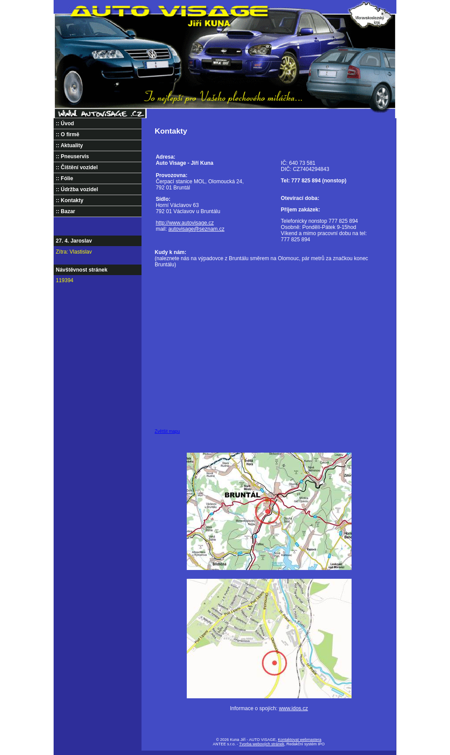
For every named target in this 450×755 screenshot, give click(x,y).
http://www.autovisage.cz (185, 223)
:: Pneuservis (72, 156)
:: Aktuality (69, 145)
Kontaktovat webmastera (299, 739)
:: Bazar (65, 211)
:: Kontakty (69, 200)
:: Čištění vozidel (77, 167)
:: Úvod (65, 123)
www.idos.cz (293, 708)
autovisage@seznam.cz (196, 229)
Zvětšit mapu (167, 431)
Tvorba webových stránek (261, 744)
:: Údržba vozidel (77, 189)
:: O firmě (67, 134)
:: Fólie (64, 178)
